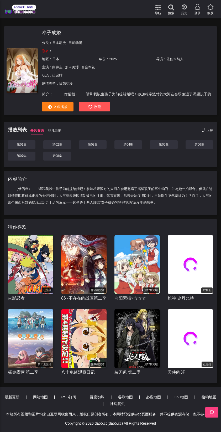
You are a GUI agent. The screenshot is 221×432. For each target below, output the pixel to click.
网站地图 (40, 397)
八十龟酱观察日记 (78, 372)
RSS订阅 (68, 397)
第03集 (93, 144)
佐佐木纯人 (174, 59)
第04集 (128, 144)
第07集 (22, 156)
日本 (55, 59)
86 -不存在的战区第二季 (83, 298)
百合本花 (88, 67)
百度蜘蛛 (97, 397)
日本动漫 (59, 43)
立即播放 (58, 107)
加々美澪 (72, 67)
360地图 (181, 397)
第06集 (199, 144)
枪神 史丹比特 (181, 298)
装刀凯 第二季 (127, 372)
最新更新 (12, 397)
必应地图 (153, 397)
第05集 (164, 144)
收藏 (94, 107)
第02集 (57, 144)
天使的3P (177, 372)
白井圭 (57, 67)
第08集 (57, 156)
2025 (113, 59)
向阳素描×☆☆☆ (130, 298)
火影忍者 (16, 298)
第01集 (22, 144)
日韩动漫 (75, 43)
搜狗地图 (209, 397)
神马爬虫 (117, 404)
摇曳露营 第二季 (23, 372)
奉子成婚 (51, 32)
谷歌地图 (125, 397)
